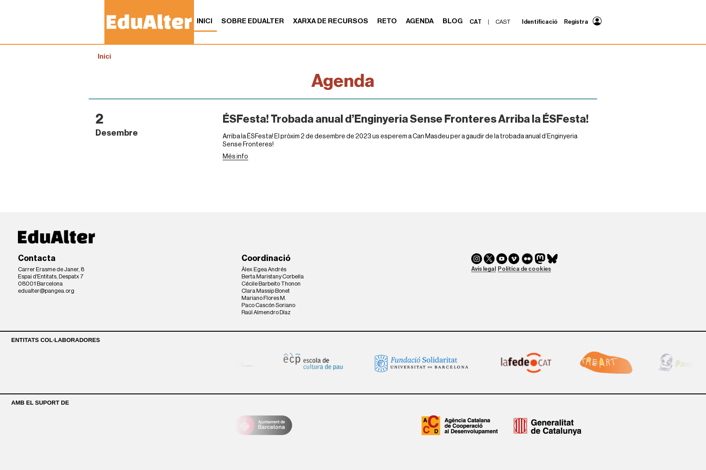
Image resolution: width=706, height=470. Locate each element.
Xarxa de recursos (330, 21)
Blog (453, 21)
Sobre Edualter (252, 21)
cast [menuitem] (503, 22)
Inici (204, 21)
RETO (387, 21)
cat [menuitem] (475, 22)
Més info (235, 156)
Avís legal (483, 269)
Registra (576, 22)
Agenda (420, 21)
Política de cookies (524, 269)
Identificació (540, 22)
